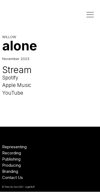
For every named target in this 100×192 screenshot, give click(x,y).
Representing (14, 147)
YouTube (12, 93)
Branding (10, 171)
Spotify (10, 78)
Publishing (11, 159)
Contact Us (12, 177)
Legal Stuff (30, 187)
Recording (11, 153)
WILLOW (9, 37)
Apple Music (16, 85)
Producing (11, 165)
